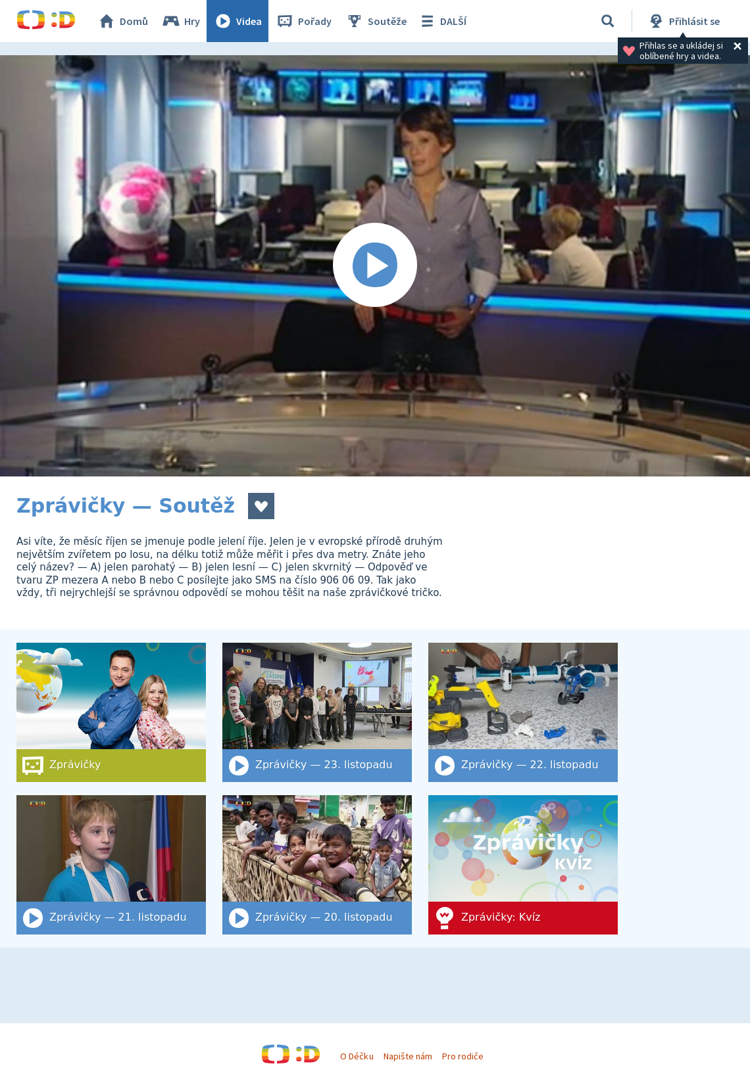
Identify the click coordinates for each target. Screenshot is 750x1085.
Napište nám (408, 1056)
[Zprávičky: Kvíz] (523, 865)
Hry (180, 21)
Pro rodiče (463, 1056)
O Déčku (356, 1056)
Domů (122, 21)
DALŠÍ (441, 21)
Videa (237, 21)
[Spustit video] (375, 265)
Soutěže (376, 21)
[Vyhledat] (608, 21)
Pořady (303, 21)
